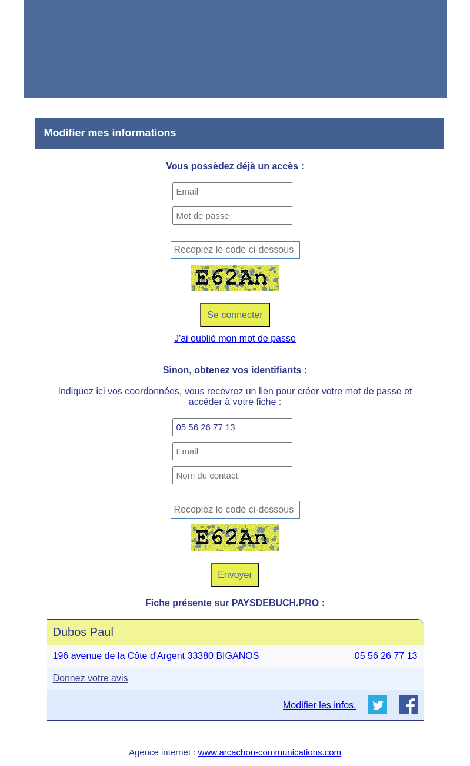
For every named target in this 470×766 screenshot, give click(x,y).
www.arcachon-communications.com (269, 752)
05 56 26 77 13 (386, 656)
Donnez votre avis (90, 678)
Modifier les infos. (319, 705)
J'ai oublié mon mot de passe (235, 338)
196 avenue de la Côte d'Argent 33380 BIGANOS (156, 656)
